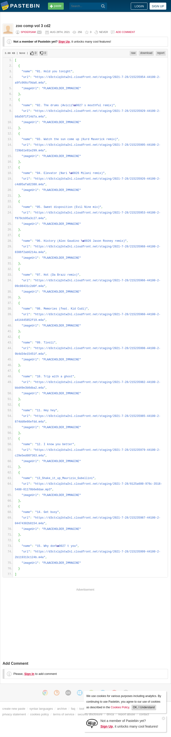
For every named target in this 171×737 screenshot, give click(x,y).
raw (133, 53)
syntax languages (41, 708)
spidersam (28, 32)
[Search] (103, 6)
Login (139, 6)
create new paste (13, 708)
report (160, 53)
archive (62, 708)
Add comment (125, 32)
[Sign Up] (92, 723)
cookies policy (39, 714)
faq (73, 708)
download (146, 53)
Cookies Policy (120, 707)
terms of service (63, 714)
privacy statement (14, 714)
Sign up (158, 6)
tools (82, 708)
